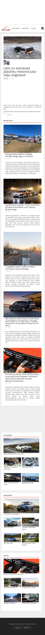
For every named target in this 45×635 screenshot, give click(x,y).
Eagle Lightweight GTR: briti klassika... (14, 454)
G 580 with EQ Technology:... (12, 514)
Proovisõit (25, 28)
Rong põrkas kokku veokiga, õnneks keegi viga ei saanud (19, 155)
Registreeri (27, 627)
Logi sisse (17, 627)
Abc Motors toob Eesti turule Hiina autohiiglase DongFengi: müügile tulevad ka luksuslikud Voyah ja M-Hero (22, 322)
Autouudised (15, 28)
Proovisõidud (8, 495)
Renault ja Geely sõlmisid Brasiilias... (14, 574)
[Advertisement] (22, 12)
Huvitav (33, 28)
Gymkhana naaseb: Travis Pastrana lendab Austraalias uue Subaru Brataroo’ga (22, 207)
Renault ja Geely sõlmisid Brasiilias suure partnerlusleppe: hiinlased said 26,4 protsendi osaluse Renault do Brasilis (22, 377)
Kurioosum (9, 114)
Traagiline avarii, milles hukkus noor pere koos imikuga (20, 267)
